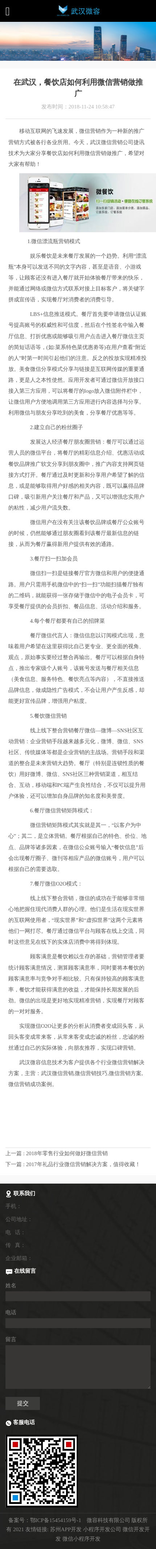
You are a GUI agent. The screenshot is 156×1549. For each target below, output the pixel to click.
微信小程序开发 (81, 1539)
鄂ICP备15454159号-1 (55, 1520)
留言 (10, 1339)
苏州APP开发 (66, 1529)
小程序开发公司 (102, 1529)
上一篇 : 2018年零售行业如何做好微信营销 (56, 1153)
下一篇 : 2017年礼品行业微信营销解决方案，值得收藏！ (72, 1164)
